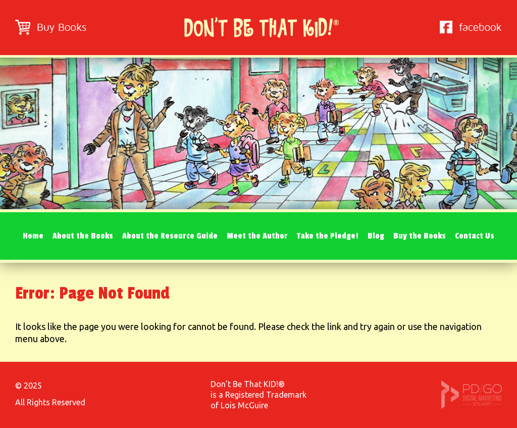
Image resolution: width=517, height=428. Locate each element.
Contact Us (474, 236)
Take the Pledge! (327, 236)
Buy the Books (419, 236)
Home (33, 236)
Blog (376, 236)
